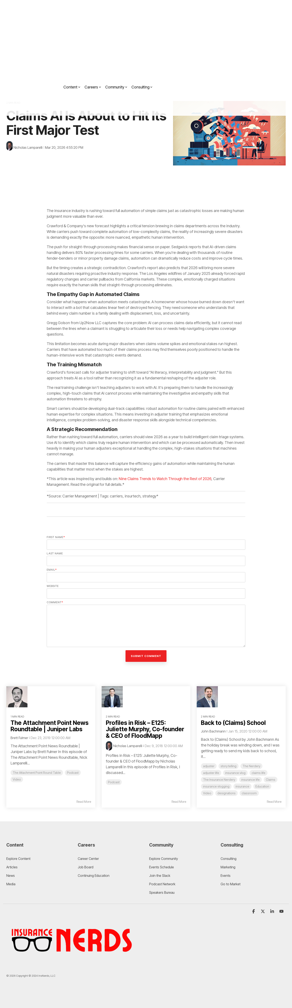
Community (116, 72)
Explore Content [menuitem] (18, 859)
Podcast (73, 772)
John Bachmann (213, 731)
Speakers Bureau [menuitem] (162, 892)
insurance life (250, 779)
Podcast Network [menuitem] (162, 884)
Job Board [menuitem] (85, 867)
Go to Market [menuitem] (230, 884)
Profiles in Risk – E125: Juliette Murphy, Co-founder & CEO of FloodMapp (145, 729)
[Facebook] (254, 911)
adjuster (208, 766)
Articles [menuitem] (12, 867)
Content (71, 72)
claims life (258, 773)
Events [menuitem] (226, 875)
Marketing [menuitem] (228, 867)
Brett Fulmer (19, 738)
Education (262, 786)
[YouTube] (281, 911)
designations (226, 793)
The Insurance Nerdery (219, 779)
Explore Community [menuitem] (164, 859)
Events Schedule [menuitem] (161, 867)
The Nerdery (251, 766)
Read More (83, 801)
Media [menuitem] (10, 884)
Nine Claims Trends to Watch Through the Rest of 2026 (165, 478)
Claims (270, 779)
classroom (249, 793)
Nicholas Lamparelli (24, 147)
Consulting (141, 72)
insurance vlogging (216, 786)
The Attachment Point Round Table (37, 772)
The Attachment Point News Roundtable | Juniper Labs (50, 726)
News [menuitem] (10, 875)
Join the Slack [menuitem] (159, 875)
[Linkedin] (272, 911)
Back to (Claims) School (234, 722)
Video (17, 779)
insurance (242, 786)
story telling (228, 766)
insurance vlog (235, 773)
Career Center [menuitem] (88, 859)
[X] (263, 911)
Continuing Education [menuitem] (93, 875)
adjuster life (211, 773)
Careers (93, 72)
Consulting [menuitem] (228, 859)
